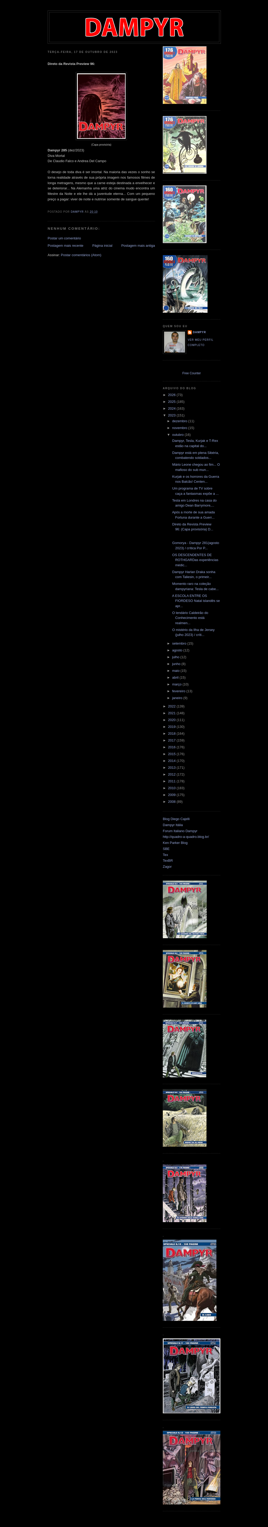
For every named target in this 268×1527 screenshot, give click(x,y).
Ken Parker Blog (175, 843)
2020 (172, 720)
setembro (179, 643)
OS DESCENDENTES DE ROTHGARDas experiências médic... (194, 560)
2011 (172, 781)
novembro (180, 428)
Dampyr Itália (173, 825)
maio (176, 671)
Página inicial (102, 246)
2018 (172, 733)
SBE (166, 849)
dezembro (180, 421)
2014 (172, 761)
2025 (172, 402)
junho (176, 664)
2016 (172, 747)
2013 (172, 768)
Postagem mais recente (65, 246)
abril (176, 677)
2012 (172, 774)
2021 (172, 713)
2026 (172, 395)
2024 (172, 408)
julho (176, 657)
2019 (172, 727)
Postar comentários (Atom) (81, 255)
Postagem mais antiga (138, 246)
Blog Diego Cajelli (176, 819)
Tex (165, 855)
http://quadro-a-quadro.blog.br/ (186, 837)
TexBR (168, 861)
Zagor (167, 867)
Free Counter (191, 373)
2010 (172, 788)
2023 (172, 415)
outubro (178, 435)
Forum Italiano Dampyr (180, 831)
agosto (177, 650)
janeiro (177, 698)
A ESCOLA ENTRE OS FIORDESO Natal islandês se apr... (195, 601)
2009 (172, 795)
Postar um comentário (64, 238)
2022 (172, 706)
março (177, 684)
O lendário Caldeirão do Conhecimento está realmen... (189, 618)
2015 (172, 754)
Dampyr (199, 332)
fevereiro (179, 691)
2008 (172, 802)
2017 (172, 740)
